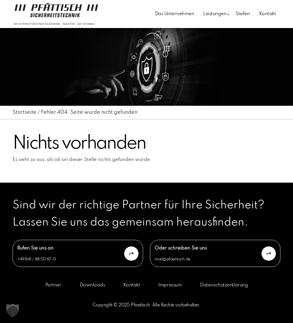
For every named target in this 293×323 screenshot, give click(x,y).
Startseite (24, 112)
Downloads (92, 285)
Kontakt (267, 13)
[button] (12, 310)
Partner (53, 285)
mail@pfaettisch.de (173, 259)
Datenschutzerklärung (224, 285)
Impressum (170, 285)
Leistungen (214, 13)
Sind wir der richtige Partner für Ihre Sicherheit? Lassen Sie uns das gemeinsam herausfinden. (138, 214)
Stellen (242, 13)
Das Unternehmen (174, 13)
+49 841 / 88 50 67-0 (36, 259)
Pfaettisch (140, 305)
